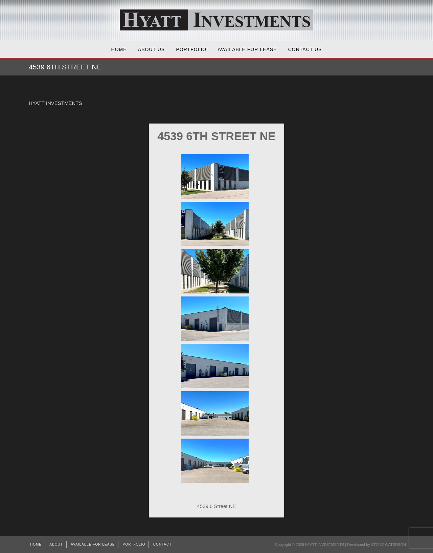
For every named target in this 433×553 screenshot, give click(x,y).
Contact (162, 544)
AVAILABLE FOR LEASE (247, 49)
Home (119, 49)
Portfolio (191, 49)
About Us (151, 49)
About (56, 544)
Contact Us (305, 49)
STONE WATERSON (388, 545)
